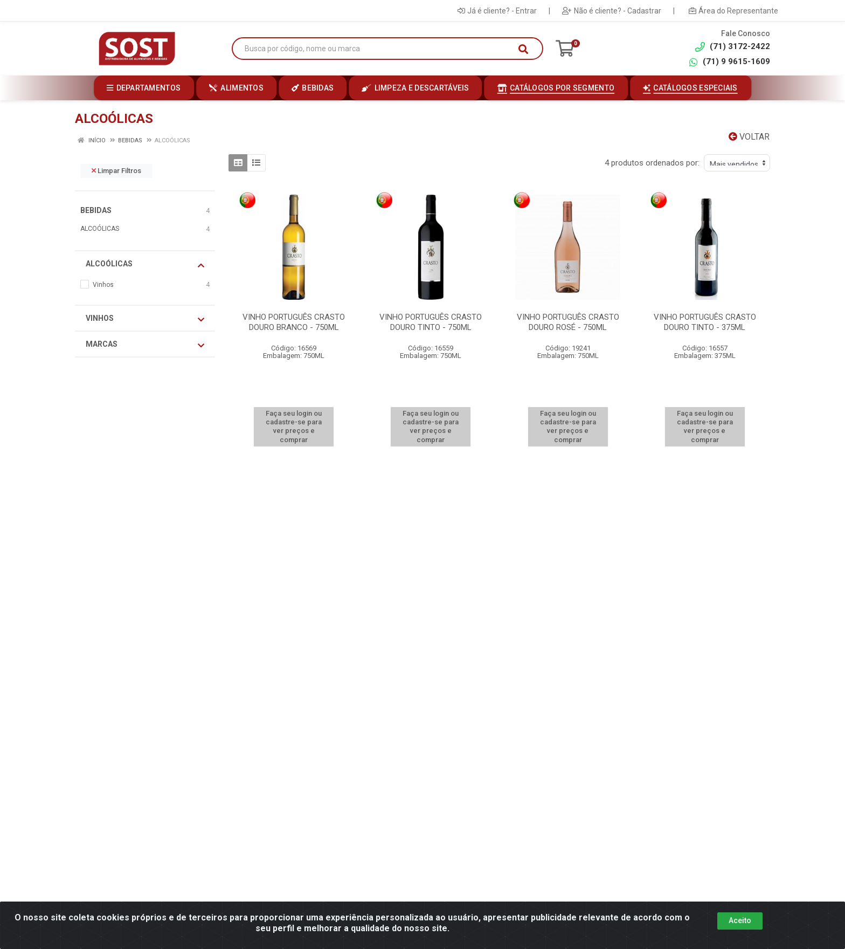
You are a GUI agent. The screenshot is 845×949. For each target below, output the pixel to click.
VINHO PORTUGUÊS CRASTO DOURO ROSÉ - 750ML (568, 322)
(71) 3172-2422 (732, 47)
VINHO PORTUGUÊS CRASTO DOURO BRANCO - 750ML (294, 322)
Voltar (749, 137)
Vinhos (145, 319)
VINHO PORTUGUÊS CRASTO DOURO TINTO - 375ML (705, 322)
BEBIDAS (96, 210)
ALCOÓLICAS (99, 228)
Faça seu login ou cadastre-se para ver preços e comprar (294, 426)
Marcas (145, 344)
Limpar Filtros (116, 171)
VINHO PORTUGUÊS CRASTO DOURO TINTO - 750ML (430, 322)
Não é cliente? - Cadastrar (611, 11)
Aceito (740, 920)
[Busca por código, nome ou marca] (376, 49)
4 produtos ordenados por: (652, 163)
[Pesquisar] (523, 49)
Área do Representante (733, 11)
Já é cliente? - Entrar (497, 11)
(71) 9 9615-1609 (729, 62)
